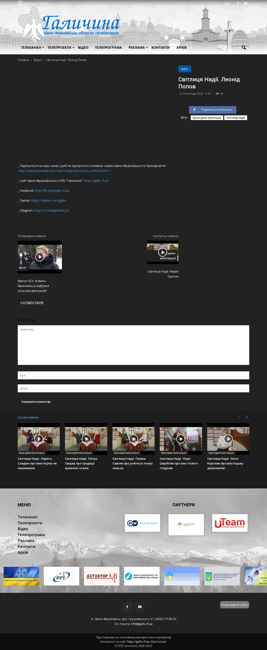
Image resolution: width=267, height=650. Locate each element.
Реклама (138, 47)
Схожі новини (28, 417)
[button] (243, 47)
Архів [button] (181, 47)
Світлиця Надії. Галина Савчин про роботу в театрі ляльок (132, 463)
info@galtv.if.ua (141, 624)
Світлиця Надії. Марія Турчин (163, 273)
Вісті (22, 267)
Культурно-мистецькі (207, 117)
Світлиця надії (235, 117)
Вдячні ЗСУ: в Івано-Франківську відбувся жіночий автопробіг (33, 286)
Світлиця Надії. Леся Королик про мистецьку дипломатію (225, 463)
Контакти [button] (160, 47)
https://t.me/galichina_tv (51, 210)
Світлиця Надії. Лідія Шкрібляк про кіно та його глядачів (179, 463)
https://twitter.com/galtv (48, 200)
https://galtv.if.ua (138, 642)
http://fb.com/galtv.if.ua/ (52, 190)
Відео (184, 69)
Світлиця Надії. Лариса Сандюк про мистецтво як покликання (37, 463)
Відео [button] (83, 47)
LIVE (228, 3)
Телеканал (32, 47)
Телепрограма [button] (108, 47)
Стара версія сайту (234, 604)
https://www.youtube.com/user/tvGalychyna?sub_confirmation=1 (64, 171)
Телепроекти (61, 47)
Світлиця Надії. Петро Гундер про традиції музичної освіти (81, 463)
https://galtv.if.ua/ (96, 180)
